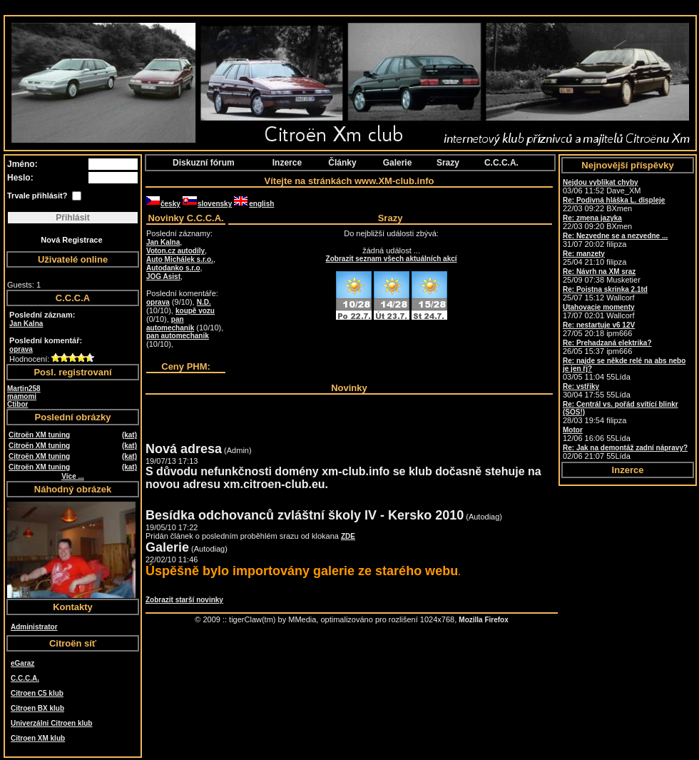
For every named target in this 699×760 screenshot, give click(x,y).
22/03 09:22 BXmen (614, 204)
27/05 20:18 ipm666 (599, 329)
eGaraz (22, 663)
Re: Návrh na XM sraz (599, 271)
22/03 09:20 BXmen (597, 222)
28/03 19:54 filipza (620, 412)
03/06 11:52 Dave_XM (602, 186)
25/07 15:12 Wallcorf (605, 293)
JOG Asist (163, 276)
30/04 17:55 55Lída (597, 390)
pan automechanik (170, 323)
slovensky (207, 204)
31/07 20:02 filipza (615, 240)
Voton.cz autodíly (175, 251)
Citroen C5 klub (37, 693)
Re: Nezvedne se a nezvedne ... (615, 236)
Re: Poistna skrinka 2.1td (605, 289)
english (254, 204)
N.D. (204, 302)
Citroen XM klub (38, 738)
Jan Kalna (26, 324)
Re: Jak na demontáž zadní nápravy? (625, 448)
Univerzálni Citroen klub (51, 723)
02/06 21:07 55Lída (625, 452)
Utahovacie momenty (599, 307)
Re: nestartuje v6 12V (599, 325)
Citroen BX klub (37, 708)
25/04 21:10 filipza (594, 258)
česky (163, 204)
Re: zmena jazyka (592, 218)
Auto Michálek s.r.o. (179, 259)
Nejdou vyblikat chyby (600, 182)
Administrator (34, 627)
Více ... (72, 476)
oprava (21, 349)
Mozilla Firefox (483, 620)
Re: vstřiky (581, 386)
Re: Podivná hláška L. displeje (614, 200)
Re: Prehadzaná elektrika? (607, 343)
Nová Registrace (71, 239)
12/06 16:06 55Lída (597, 434)
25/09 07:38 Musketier (602, 276)
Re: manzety (584, 254)
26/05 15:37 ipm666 (607, 347)
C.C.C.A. (25, 678)
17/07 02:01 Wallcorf (599, 311)
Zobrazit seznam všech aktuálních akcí (391, 259)
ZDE (348, 536)
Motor (573, 430)
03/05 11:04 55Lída (624, 369)
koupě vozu (195, 311)
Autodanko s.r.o (173, 268)
